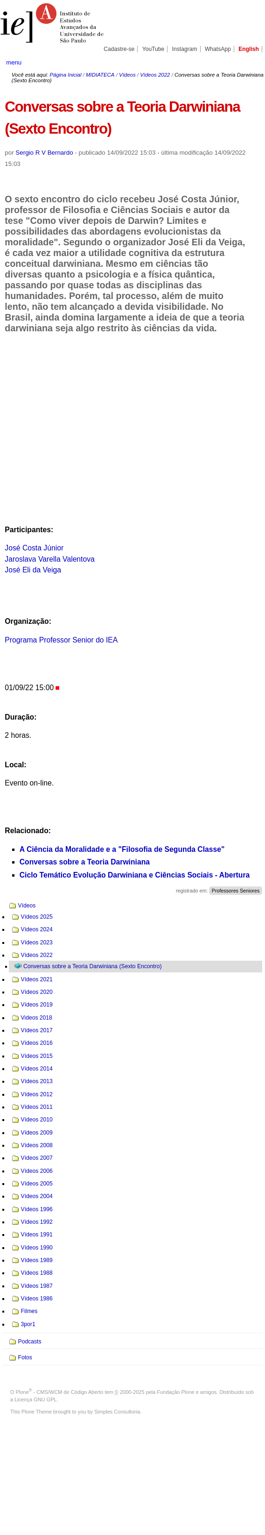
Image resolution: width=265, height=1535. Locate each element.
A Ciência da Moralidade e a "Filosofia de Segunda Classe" (122, 849)
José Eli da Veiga (33, 570)
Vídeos (127, 75)
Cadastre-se (119, 49)
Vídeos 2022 (155, 75)
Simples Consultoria (117, 1411)
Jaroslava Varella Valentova (50, 559)
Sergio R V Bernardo (44, 152)
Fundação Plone (176, 1392)
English (248, 49)
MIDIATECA (100, 75)
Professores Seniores (235, 890)
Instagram (184, 49)
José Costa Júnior (34, 548)
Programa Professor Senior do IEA (61, 640)
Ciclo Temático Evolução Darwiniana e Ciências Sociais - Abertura (135, 875)
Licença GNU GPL (35, 1399)
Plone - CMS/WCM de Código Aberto (60, 1392)
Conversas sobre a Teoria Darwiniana (85, 862)
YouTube (153, 49)
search (246, 62)
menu (13, 62)
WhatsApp (218, 49)
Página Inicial (65, 75)
